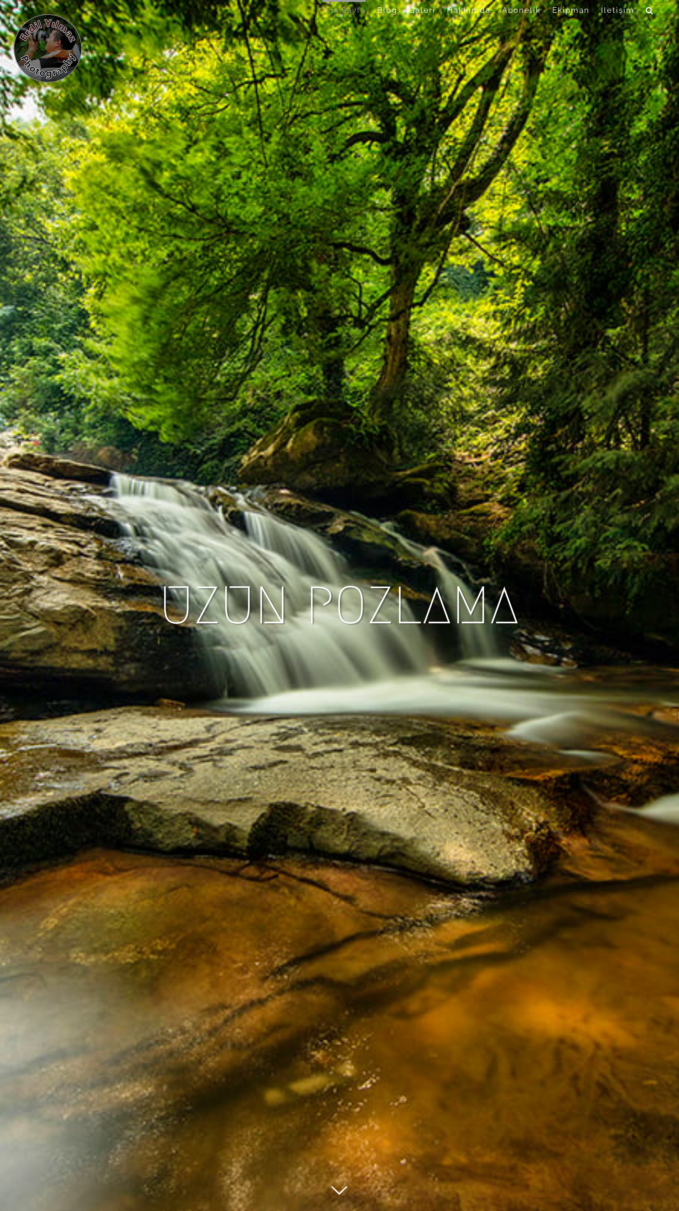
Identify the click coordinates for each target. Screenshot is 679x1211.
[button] (650, 9)
